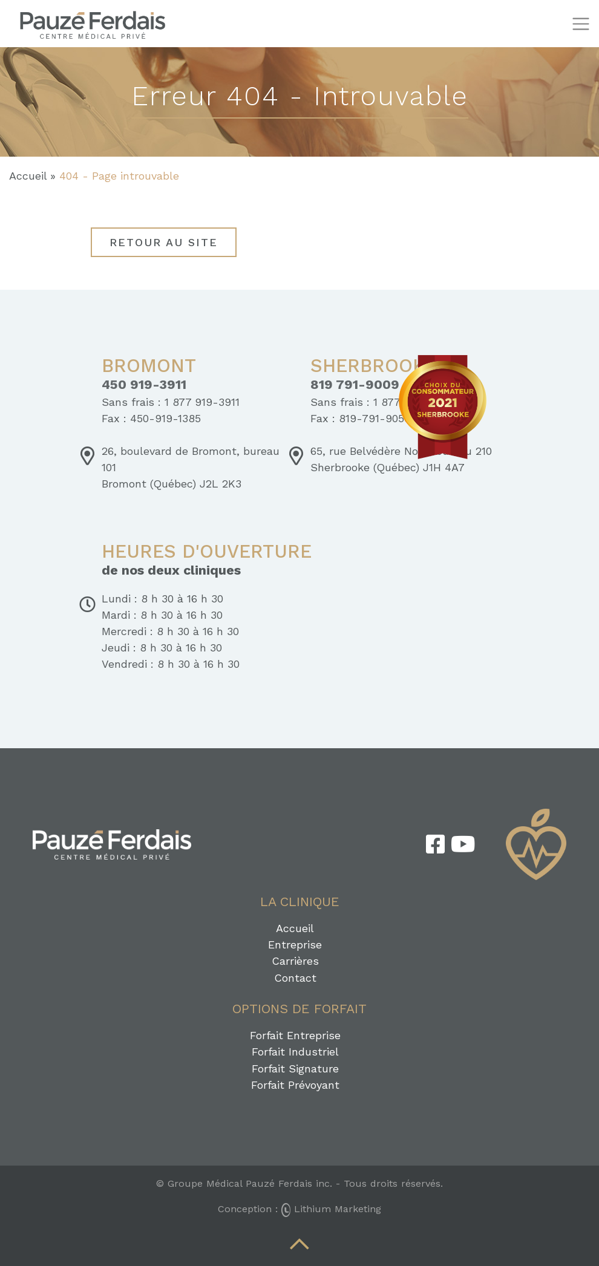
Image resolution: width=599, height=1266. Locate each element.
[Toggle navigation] (580, 24)
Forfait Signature (295, 1068)
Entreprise (295, 944)
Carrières (295, 960)
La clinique (299, 901)
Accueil (28, 175)
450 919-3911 (144, 385)
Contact (295, 977)
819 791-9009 (354, 385)
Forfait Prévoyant (295, 1084)
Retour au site (164, 242)
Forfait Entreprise (295, 1035)
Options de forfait (299, 1008)
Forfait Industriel (295, 1051)
